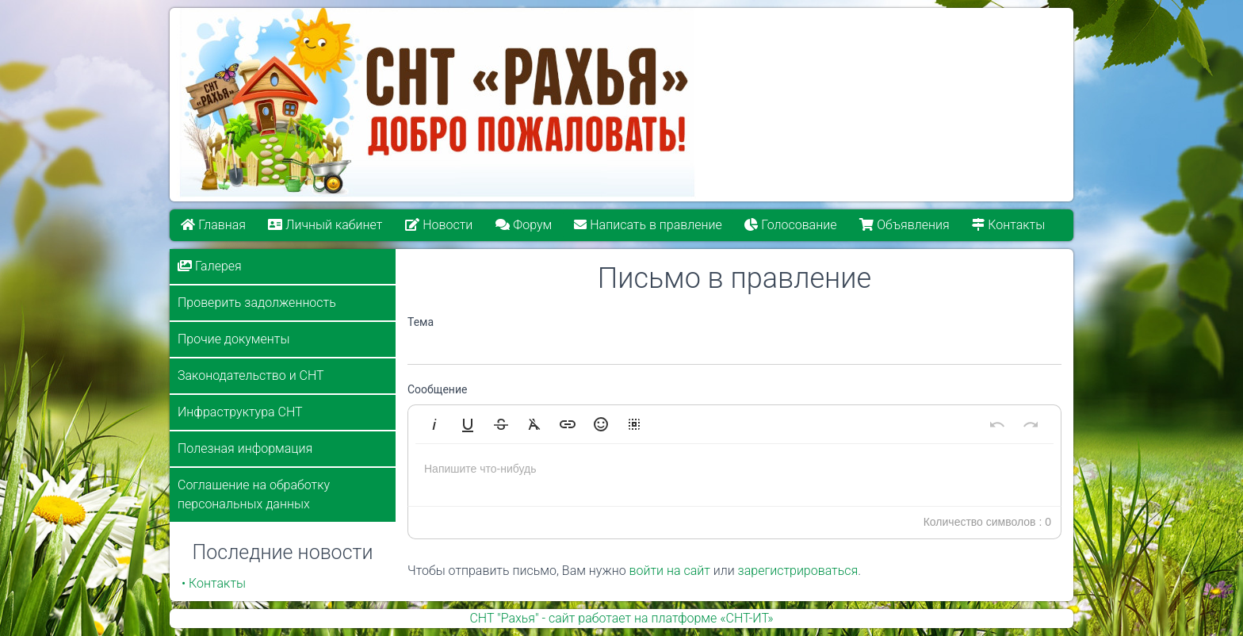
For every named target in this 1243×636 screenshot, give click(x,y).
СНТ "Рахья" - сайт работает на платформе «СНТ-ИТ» (621, 618)
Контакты (1009, 224)
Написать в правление (648, 224)
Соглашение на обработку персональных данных (254, 494)
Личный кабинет (326, 224)
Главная (213, 224)
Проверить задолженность (257, 302)
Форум (523, 224)
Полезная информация (245, 448)
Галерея (210, 266)
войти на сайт (669, 570)
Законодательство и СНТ (251, 375)
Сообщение (437, 389)
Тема (420, 322)
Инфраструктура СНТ (240, 412)
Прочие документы (233, 339)
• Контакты (214, 583)
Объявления (905, 224)
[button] (434, 424)
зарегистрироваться (798, 570)
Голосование (791, 224)
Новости (438, 224)
